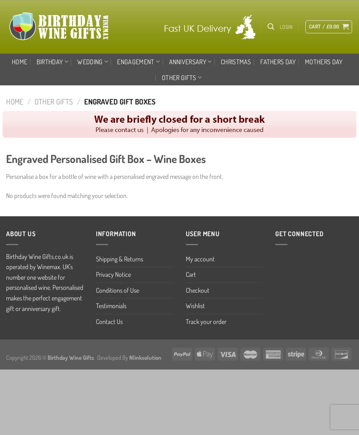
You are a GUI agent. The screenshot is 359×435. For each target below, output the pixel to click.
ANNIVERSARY (190, 62)
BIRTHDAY (52, 62)
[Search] (271, 27)
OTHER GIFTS (182, 78)
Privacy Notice (113, 274)
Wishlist (195, 306)
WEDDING (92, 62)
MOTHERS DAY (324, 62)
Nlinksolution (145, 357)
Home (19, 62)
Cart (191, 274)
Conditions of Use (117, 290)
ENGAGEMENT (138, 62)
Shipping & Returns (119, 259)
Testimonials (111, 306)
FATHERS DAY (278, 62)
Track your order (206, 322)
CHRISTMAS (236, 62)
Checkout (197, 290)
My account (200, 259)
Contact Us (109, 322)
